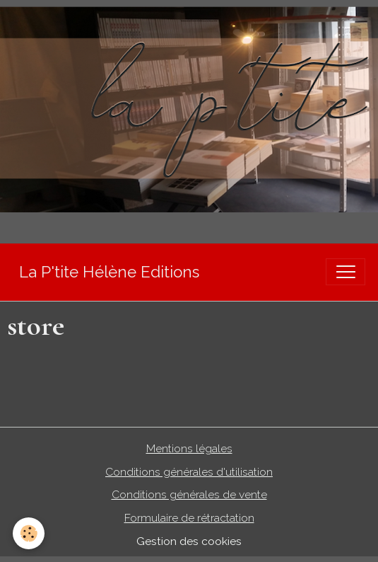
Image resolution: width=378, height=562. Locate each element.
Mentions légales (189, 448)
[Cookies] (29, 533)
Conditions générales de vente (189, 494)
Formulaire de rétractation (189, 517)
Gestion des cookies (189, 541)
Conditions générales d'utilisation (189, 471)
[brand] (109, 272)
